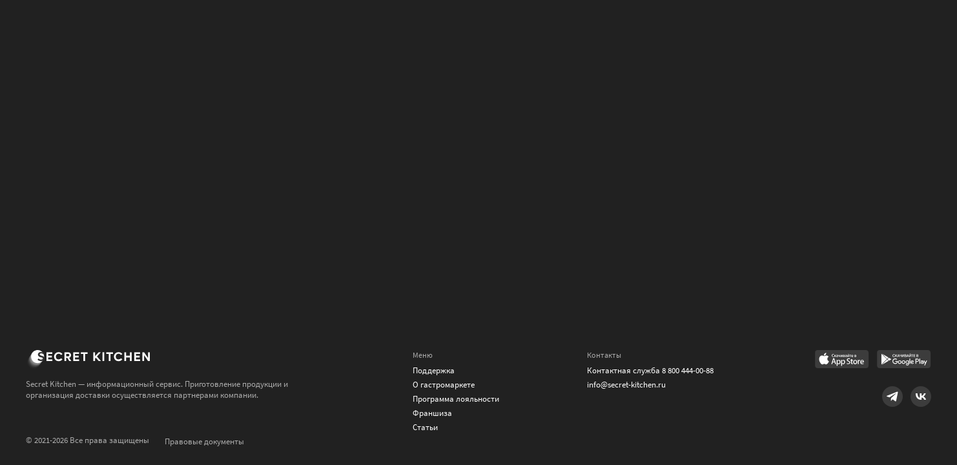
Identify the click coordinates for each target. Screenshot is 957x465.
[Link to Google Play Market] (904, 360)
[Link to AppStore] (842, 360)
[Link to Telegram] (892, 396)
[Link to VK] (921, 396)
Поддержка (434, 370)
